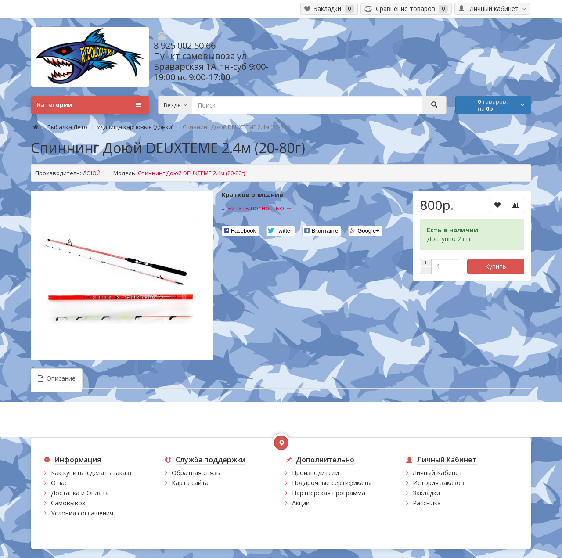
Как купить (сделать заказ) (91, 472)
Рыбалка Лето (67, 127)
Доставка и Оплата (80, 493)
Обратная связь (196, 472)
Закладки (426, 493)
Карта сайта (190, 483)
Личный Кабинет (437, 472)
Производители (315, 472)
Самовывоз (68, 503)
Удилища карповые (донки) (135, 127)
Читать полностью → (259, 208)
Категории (89, 105)
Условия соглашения (82, 513)
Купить (495, 266)
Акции (301, 503)
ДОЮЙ (92, 173)
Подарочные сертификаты (331, 483)
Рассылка (427, 503)
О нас (59, 483)
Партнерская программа (328, 493)
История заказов (438, 483)
